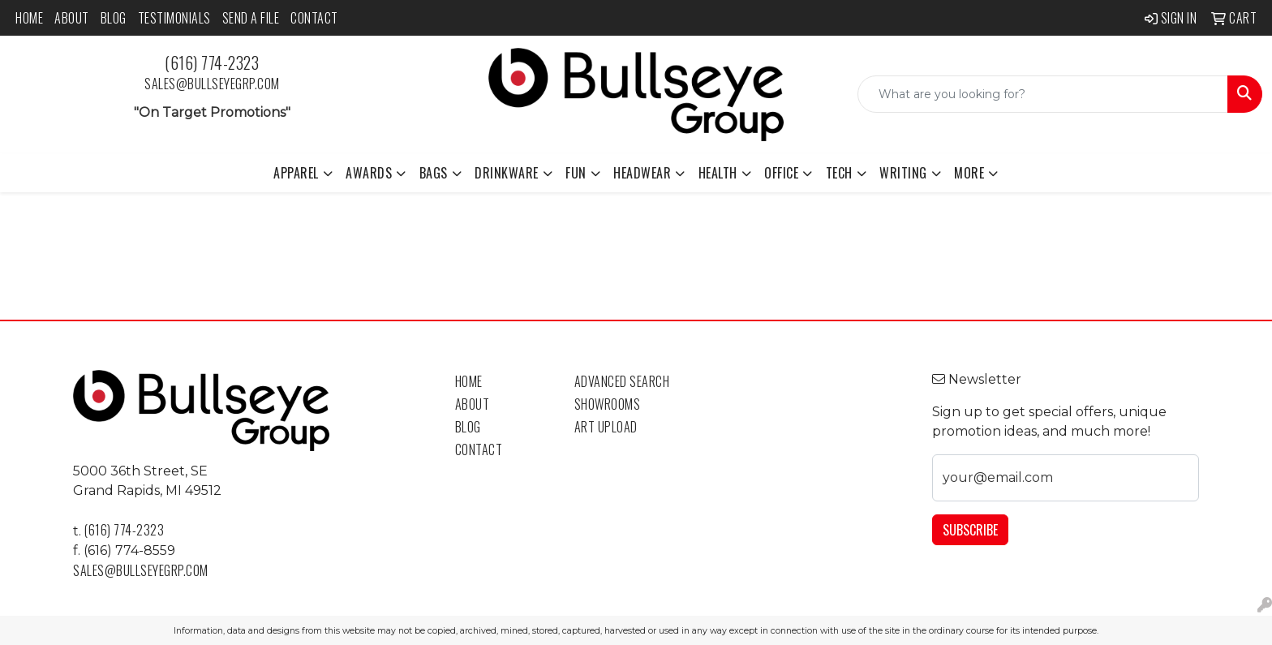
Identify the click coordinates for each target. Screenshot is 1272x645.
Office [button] (781, 173)
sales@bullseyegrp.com (212, 83)
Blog (114, 18)
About (71, 18)
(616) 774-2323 (212, 62)
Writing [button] (903, 173)
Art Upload (606, 426)
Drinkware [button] (507, 173)
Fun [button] (576, 173)
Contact (314, 18)
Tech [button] (839, 173)
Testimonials (174, 18)
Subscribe (970, 530)
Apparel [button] (296, 173)
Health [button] (717, 173)
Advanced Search (622, 381)
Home (29, 18)
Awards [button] (369, 173)
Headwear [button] (642, 173)
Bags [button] (433, 173)
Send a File (251, 18)
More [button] (969, 173)
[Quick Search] (1042, 94)
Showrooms (607, 404)
